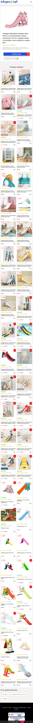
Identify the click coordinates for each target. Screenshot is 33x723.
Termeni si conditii (7, 707)
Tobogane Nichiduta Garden (19, 694)
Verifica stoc (20, 54)
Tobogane (4, 698)
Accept (22, 722)
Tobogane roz (5, 694)
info (14, 91)
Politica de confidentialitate (19, 707)
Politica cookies (15, 722)
